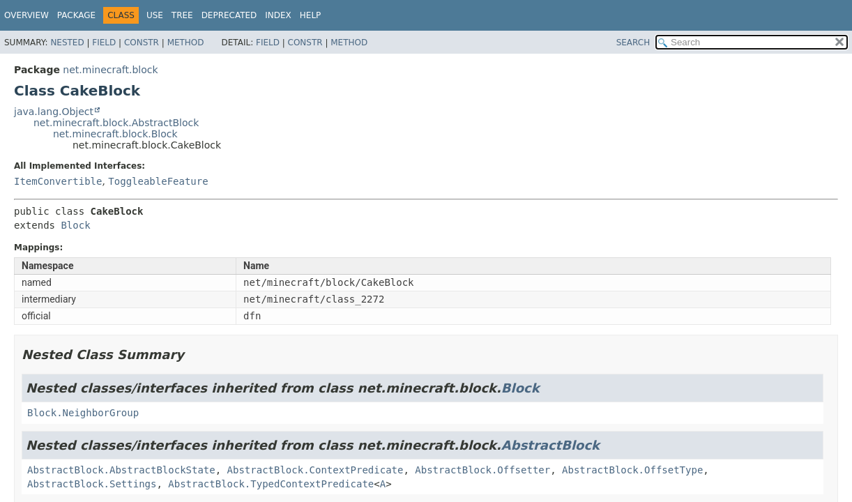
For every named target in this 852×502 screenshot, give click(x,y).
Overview (26, 15)
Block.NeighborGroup (83, 412)
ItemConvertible (58, 181)
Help (310, 15)
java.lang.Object (53, 111)
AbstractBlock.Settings (91, 483)
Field (104, 42)
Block (75, 225)
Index (278, 15)
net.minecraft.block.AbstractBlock (116, 122)
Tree (182, 15)
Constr (141, 42)
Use (154, 15)
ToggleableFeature (158, 181)
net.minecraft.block (110, 69)
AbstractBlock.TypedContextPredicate (271, 483)
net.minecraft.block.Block (115, 133)
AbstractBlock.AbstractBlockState (121, 470)
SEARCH (633, 42)
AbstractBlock (550, 445)
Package (76, 15)
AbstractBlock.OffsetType (632, 470)
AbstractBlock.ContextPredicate (315, 470)
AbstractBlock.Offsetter (482, 470)
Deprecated (229, 15)
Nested (67, 42)
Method (185, 42)
